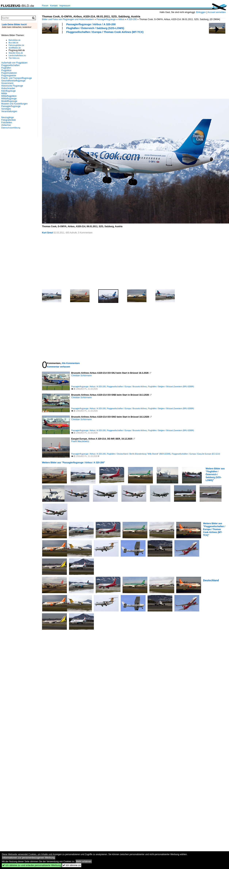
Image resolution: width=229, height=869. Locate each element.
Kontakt (54, 5)
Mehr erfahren (83, 861)
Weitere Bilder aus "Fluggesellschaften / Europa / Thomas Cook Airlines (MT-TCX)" (214, 529)
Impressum (64, 5)
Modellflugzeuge (9, 101)
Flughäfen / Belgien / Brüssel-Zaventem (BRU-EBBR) (171, 386)
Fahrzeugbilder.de (16, 45)
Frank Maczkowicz (80, 441)
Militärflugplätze (8, 96)
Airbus (121, 19)
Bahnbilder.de (14, 40)
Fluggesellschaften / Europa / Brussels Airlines (127, 386)
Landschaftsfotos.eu (17, 55)
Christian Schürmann (81, 375)
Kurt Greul (47, 232)
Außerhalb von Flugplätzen (14, 62)
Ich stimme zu (72, 865)
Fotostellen (6, 122)
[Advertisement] (91, 65)
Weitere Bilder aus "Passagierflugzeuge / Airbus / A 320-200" (73, 462)
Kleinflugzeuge (8, 91)
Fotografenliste (8, 120)
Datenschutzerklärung (10, 128)
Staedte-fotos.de (16, 53)
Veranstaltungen (9, 111)
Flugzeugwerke (8, 75)
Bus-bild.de (13, 43)
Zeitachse (6, 125)
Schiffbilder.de (15, 48)
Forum (45, 5)
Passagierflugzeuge (106, 19)
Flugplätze (6, 70)
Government (7, 83)
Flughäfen (6, 68)
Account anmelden (216, 12)
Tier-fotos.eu (14, 58)
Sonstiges (6, 109)
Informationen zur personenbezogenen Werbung (28, 857)
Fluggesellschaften (10, 65)
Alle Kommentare (71, 363)
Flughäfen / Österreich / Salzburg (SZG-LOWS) (95, 28)
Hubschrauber (8, 88)
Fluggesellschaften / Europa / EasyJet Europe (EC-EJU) (196, 454)
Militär (4, 93)
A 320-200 (132, 19)
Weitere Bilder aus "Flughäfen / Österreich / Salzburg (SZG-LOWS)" (215, 474)
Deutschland (211, 580)
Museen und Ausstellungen (14, 103)
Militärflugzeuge (9, 98)
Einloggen (201, 12)
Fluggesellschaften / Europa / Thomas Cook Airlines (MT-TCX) (104, 32)
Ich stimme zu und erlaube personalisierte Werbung (31, 865)
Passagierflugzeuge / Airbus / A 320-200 (91, 24)
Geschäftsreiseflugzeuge (13, 80)
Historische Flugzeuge (12, 86)
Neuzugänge (7, 117)
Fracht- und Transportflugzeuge (16, 78)
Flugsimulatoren (9, 73)
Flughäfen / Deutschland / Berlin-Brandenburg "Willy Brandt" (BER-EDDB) (139, 454)
